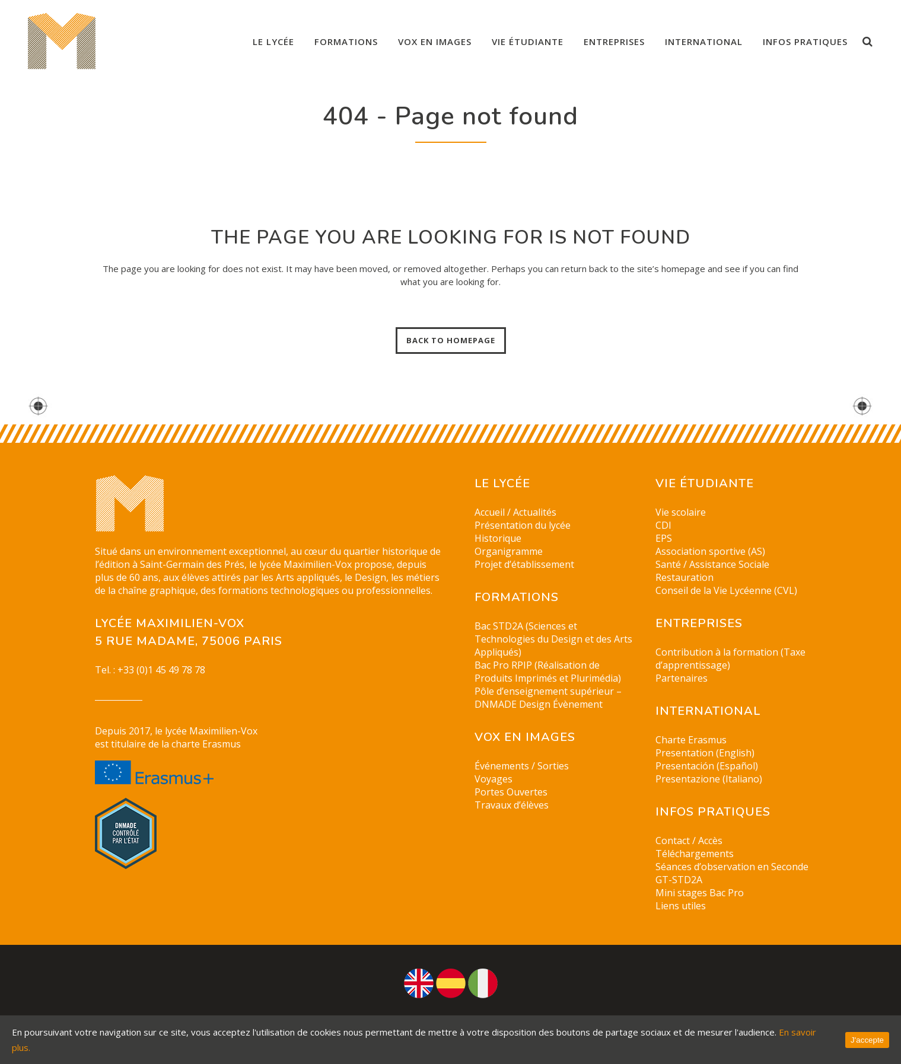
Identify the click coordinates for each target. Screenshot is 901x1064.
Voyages (493, 778)
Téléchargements (694, 853)
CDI (663, 525)
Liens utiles (680, 905)
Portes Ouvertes (511, 791)
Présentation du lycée (523, 525)
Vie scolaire (680, 512)
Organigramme (509, 551)
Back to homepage (450, 340)
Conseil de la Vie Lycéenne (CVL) (726, 590)
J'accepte (867, 1040)
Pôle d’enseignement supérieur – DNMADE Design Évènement (548, 698)
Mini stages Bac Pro (699, 892)
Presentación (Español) (706, 765)
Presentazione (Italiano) (708, 778)
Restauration (684, 577)
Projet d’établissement (524, 564)
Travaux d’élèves (512, 804)
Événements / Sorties (522, 765)
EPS (663, 538)
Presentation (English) (704, 752)
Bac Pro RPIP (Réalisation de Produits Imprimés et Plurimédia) (548, 672)
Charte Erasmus (691, 739)
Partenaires (681, 678)
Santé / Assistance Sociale (712, 564)
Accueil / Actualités (515, 512)
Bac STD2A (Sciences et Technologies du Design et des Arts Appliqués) (553, 639)
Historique (498, 538)
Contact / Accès (688, 840)
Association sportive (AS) (710, 551)
